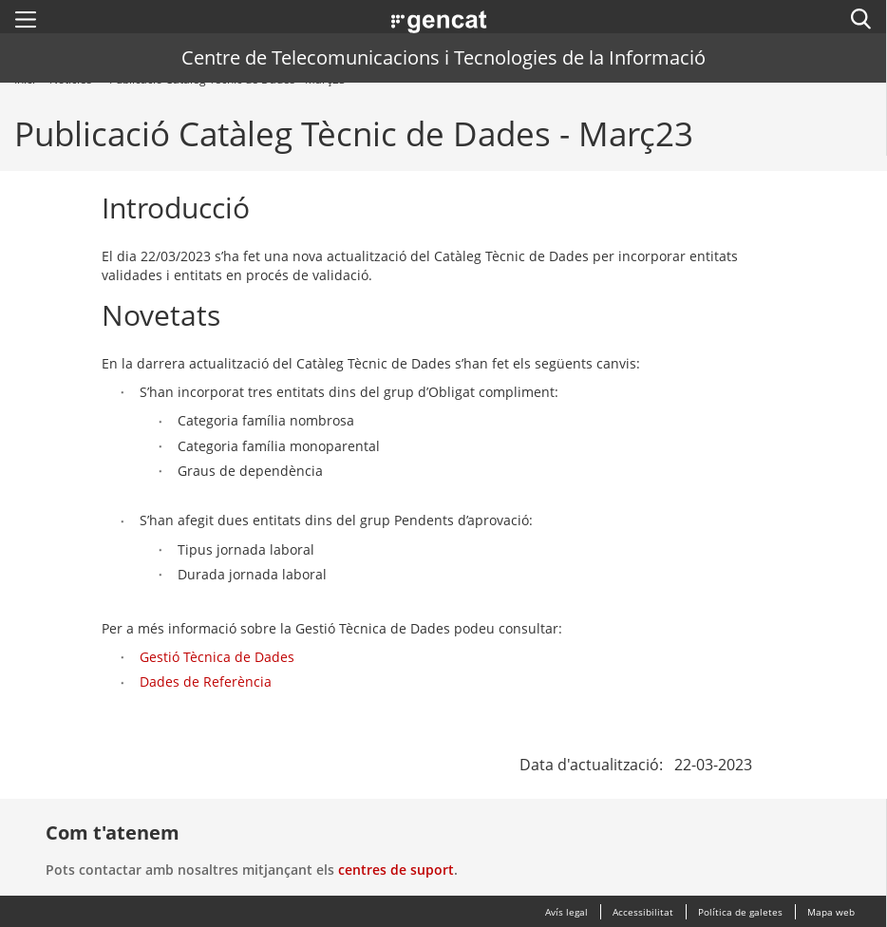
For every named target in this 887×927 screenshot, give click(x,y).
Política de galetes (740, 911)
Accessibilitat (643, 911)
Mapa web (831, 911)
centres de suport (396, 870)
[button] (25, 19)
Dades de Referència (206, 681)
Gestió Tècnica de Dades (217, 657)
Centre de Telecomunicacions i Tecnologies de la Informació (443, 57)
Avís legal (566, 911)
